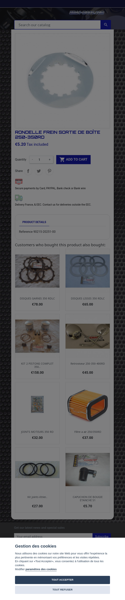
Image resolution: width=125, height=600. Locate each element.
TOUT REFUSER (62, 589)
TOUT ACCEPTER (63, 579)
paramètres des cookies (41, 569)
